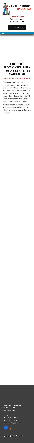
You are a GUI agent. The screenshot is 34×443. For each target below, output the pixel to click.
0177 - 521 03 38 (18, 19)
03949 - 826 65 (18, 22)
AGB (21, 436)
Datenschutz (15, 436)
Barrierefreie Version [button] (17, 28)
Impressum (6, 436)
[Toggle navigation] (2, 33)
